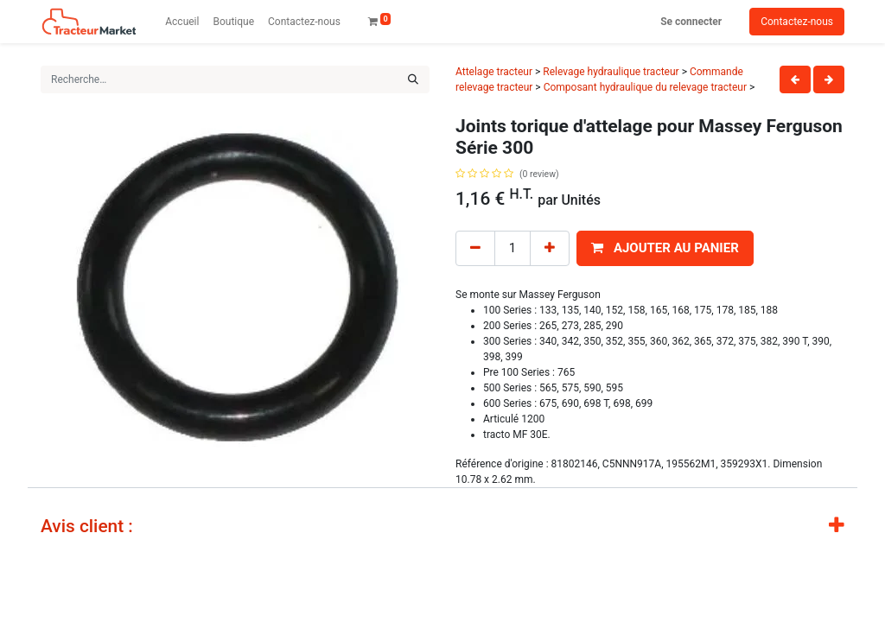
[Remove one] (475, 248)
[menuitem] (182, 21)
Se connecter (691, 22)
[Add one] (550, 248)
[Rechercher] (413, 79)
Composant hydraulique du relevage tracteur (645, 87)
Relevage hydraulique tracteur (610, 72)
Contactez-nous (797, 22)
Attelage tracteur (493, 72)
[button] (665, 248)
